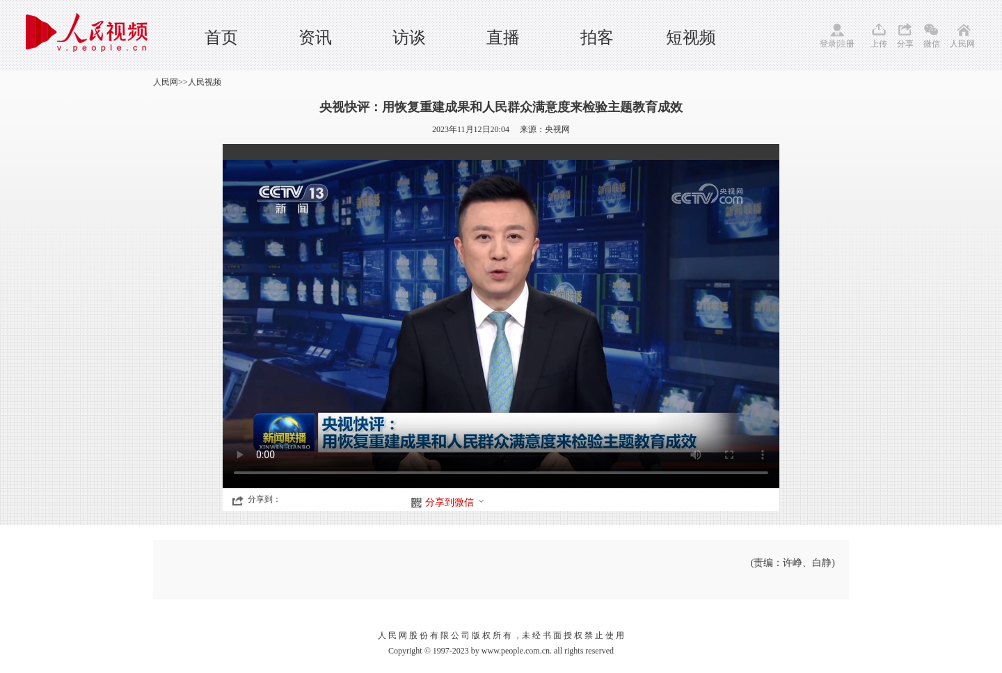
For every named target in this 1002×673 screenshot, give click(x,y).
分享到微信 (455, 502)
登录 (828, 44)
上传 (878, 44)
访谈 (409, 38)
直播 (503, 38)
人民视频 (204, 82)
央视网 (557, 129)
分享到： (264, 499)
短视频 (691, 38)
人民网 (962, 44)
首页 (221, 38)
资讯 (315, 38)
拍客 (597, 38)
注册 (846, 44)
